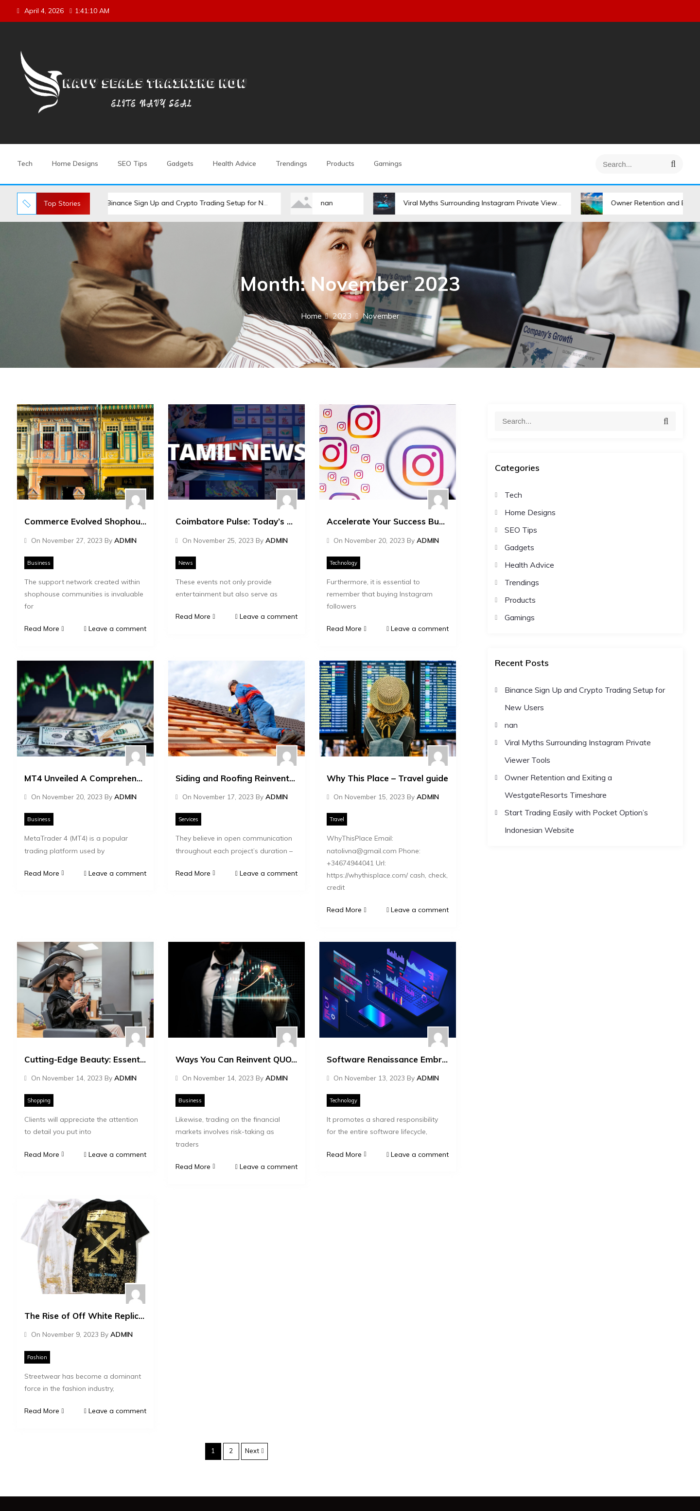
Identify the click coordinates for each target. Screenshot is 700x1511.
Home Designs (75, 163)
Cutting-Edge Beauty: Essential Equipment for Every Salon (85, 1059)
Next (252, 1451)
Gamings (388, 163)
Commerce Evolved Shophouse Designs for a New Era (85, 521)
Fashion (37, 1357)
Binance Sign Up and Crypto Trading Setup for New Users (200, 202)
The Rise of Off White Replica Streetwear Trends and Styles (85, 1316)
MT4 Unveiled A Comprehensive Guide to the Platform (85, 778)
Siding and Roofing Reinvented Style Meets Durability (236, 778)
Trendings (291, 163)
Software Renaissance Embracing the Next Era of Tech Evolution (388, 1059)
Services (188, 819)
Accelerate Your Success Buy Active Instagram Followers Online (388, 521)
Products (340, 163)
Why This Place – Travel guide (387, 778)
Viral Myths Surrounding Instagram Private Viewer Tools (493, 202)
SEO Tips (132, 163)
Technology (343, 562)
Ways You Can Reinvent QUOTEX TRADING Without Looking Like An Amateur (236, 1059)
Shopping (39, 1100)
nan (327, 202)
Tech (25, 163)
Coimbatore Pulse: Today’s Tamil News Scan (236, 521)
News (185, 562)
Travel (337, 819)
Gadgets (180, 163)
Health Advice (234, 163)
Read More (44, 628)
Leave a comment (115, 628)
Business (39, 562)
